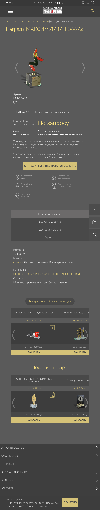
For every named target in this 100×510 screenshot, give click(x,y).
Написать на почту (62, 3)
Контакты (7, 488)
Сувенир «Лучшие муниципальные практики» (34, 380)
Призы (28, 21)
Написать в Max (58, 3)
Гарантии (50, 237)
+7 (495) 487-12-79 (43, 3)
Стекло (18, 262)
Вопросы (7, 464)
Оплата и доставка (14, 472)
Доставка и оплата (50, 229)
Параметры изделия (50, 214)
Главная (9, 21)
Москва (12, 3)
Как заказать (9, 456)
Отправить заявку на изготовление (50, 166)
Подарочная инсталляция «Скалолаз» (34, 313)
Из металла (42, 274)
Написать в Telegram (55, 3)
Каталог (19, 21)
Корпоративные (41, 21)
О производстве (12, 447)
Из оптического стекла (66, 274)
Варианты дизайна (50, 222)
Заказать (34, 352)
